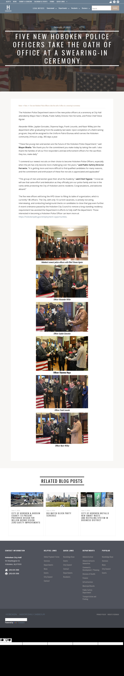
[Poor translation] (8, 640)
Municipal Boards (89, 586)
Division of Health (89, 574)
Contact (47, 581)
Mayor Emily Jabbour (32, 614)
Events (46, 573)
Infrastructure (88, 582)
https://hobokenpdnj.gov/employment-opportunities (43, 216)
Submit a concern (25, 2)
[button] (61, 2)
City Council (48, 577)
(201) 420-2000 (14, 570)
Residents (66, 577)
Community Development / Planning (91, 568)
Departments (48, 565)
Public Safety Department (87, 591)
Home (20, 105)
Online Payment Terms (51, 557)
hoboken (11, 614)
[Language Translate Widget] (16, 619)
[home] (8, 8)
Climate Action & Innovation (88, 562)
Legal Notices (38, 8)
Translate (19, 622)
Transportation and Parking (89, 597)
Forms (52, 2)
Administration (88, 557)
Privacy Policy (101, 614)
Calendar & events (40, 2)
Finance (85, 578)
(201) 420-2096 (14, 573)
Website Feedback (113, 614)
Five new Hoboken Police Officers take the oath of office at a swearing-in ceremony (55, 105)
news (15, 2)
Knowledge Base (68, 557)
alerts (8, 2)
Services (47, 561)
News (26, 105)
